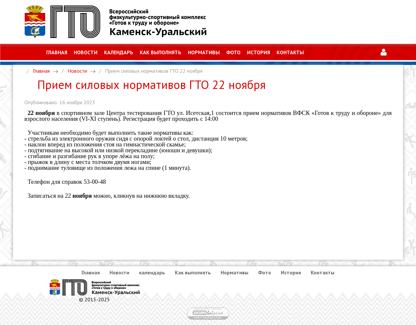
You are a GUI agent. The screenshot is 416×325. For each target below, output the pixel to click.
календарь (118, 52)
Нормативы (204, 52)
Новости (86, 52)
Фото (233, 52)
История (258, 52)
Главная (56, 52)
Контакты (290, 52)
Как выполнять (160, 52)
